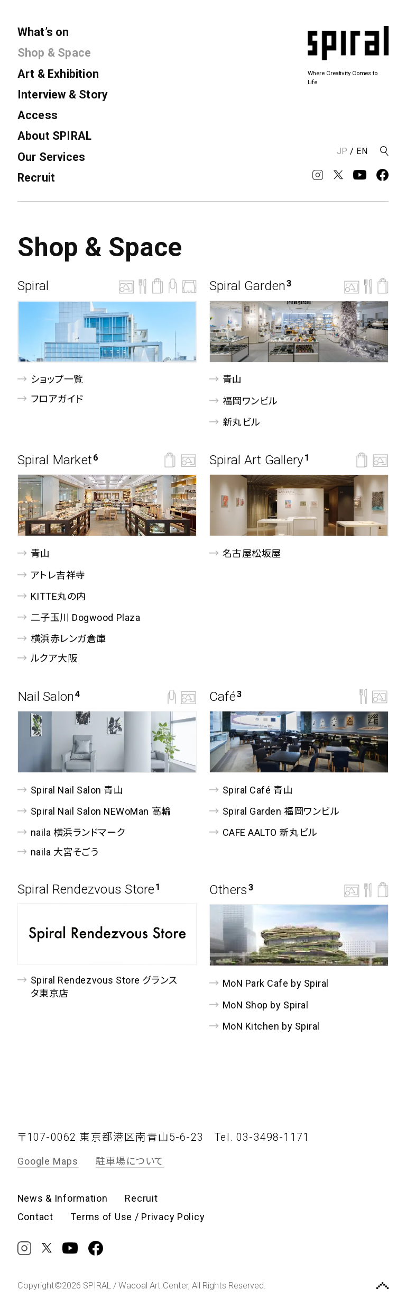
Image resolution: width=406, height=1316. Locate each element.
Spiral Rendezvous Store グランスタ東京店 (97, 985)
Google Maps (48, 1161)
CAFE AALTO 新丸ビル (263, 832)
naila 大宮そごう (58, 852)
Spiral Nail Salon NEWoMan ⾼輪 (94, 811)
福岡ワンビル (243, 401)
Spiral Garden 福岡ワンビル (274, 811)
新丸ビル (235, 422)
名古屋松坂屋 (245, 553)
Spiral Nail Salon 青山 (70, 789)
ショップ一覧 (50, 379)
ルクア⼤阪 (47, 658)
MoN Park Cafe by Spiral (269, 983)
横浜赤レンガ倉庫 (61, 638)
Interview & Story (62, 94)
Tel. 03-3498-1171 (262, 1137)
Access (37, 115)
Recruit (36, 177)
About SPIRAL (54, 135)
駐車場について (130, 1161)
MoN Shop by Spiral (258, 1004)
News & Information (62, 1198)
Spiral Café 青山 (251, 789)
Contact (35, 1217)
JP (342, 151)
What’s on (43, 32)
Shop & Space (54, 52)
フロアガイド (50, 398)
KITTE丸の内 (51, 596)
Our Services (51, 157)
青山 (225, 379)
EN (362, 151)
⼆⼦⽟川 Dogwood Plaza (78, 617)
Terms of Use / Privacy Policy (137, 1217)
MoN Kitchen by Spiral (264, 1026)
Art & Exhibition (58, 73)
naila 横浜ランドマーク (71, 832)
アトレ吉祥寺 (51, 574)
